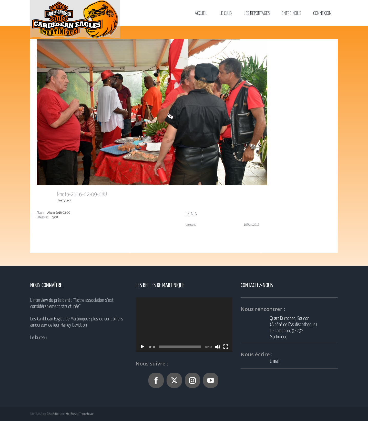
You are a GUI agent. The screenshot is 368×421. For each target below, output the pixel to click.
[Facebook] (156, 380)
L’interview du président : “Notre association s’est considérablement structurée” (72, 303)
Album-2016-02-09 (58, 212)
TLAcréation (53, 414)
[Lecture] (142, 346)
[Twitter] (174, 380)
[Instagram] (192, 380)
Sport (55, 217)
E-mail (274, 361)
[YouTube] (210, 380)
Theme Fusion (86, 414)
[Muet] (217, 346)
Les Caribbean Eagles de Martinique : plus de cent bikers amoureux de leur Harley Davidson (76, 322)
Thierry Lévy (64, 200)
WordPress (71, 414)
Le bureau (38, 337)
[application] (184, 324)
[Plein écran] (225, 346)
